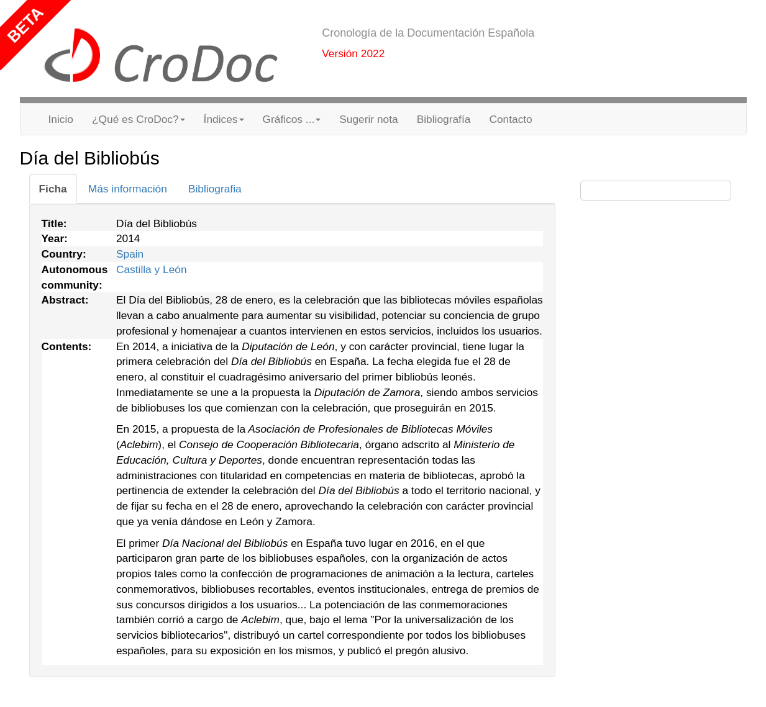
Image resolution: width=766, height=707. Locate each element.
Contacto (510, 119)
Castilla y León (151, 269)
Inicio (60, 119)
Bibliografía (444, 119)
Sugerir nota (368, 119)
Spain (130, 254)
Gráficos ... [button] (292, 119)
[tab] (53, 189)
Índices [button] (224, 119)
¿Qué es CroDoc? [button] (138, 119)
